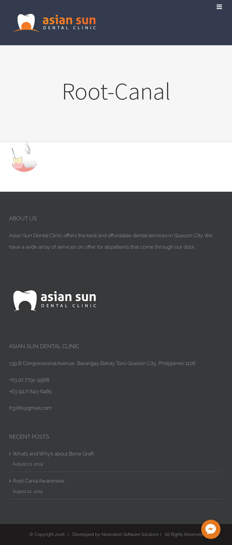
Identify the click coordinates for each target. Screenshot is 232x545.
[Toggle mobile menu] (220, 7)
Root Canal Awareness (38, 481)
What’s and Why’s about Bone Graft (53, 454)
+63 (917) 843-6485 (30, 391)
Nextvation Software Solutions (130, 534)
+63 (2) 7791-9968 (29, 380)
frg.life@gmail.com (30, 408)
